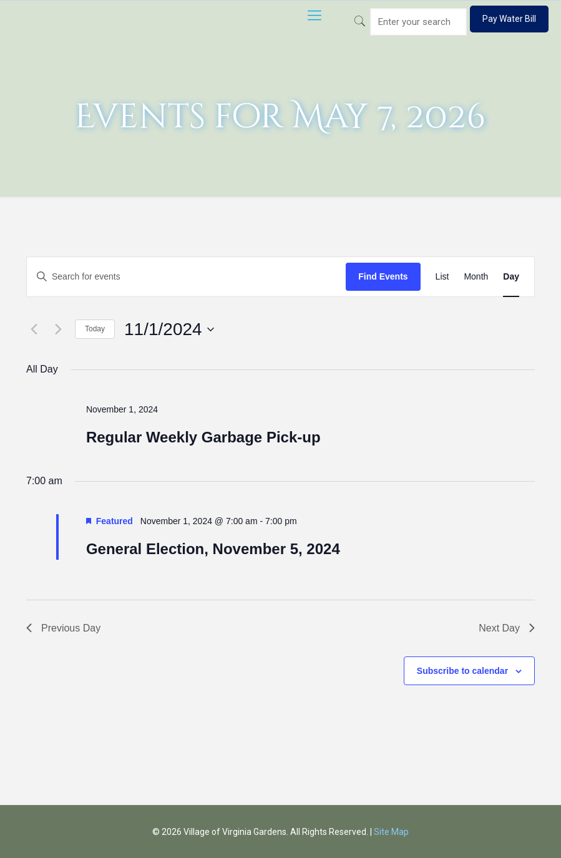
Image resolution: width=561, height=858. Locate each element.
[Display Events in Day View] (511, 276)
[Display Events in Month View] (476, 276)
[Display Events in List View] (442, 276)
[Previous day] (33, 329)
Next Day (507, 628)
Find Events (382, 276)
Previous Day (63, 628)
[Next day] (58, 329)
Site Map (391, 832)
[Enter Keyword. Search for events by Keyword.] (186, 276)
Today (95, 328)
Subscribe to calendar (462, 671)
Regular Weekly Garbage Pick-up (203, 437)
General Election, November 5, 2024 (213, 548)
